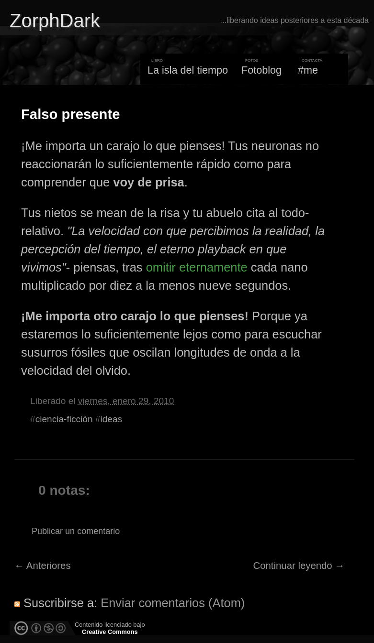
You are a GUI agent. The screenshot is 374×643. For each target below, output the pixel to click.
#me (308, 70)
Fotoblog (261, 70)
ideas (111, 419)
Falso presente (70, 114)
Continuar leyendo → (299, 565)
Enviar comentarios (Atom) (173, 603)
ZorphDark (55, 20)
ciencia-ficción (64, 419)
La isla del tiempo (187, 70)
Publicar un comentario (76, 531)
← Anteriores (42, 565)
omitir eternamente (197, 267)
